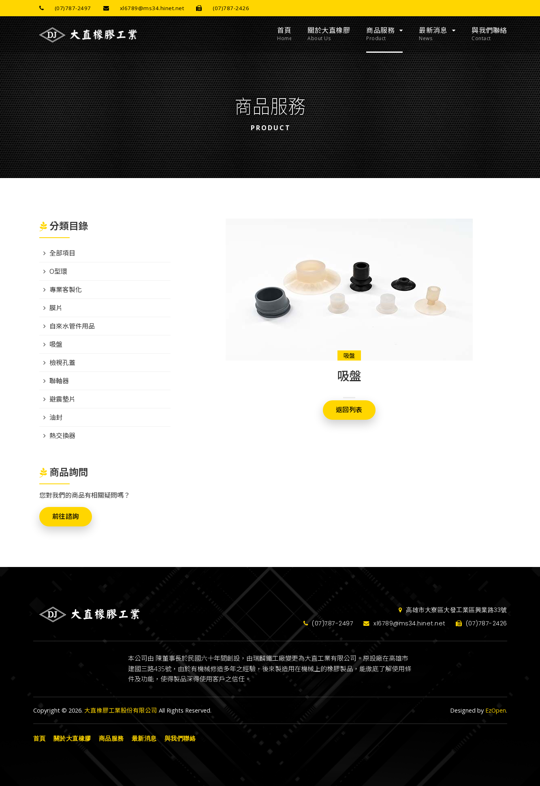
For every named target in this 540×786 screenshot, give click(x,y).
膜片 (55, 307)
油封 (55, 417)
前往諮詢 (65, 516)
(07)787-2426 (219, 8)
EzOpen (495, 710)
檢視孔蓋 (62, 362)
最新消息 (433, 34)
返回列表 (349, 409)
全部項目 (62, 253)
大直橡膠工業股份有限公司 (120, 710)
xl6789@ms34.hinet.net (140, 8)
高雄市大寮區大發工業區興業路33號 (453, 610)
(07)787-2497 (62, 8)
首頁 (284, 34)
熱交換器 (62, 435)
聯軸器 (59, 380)
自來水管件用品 (72, 326)
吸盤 (349, 355)
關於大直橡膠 (328, 34)
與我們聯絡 (489, 34)
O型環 (58, 271)
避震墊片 (62, 399)
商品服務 (380, 34)
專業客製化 (65, 289)
